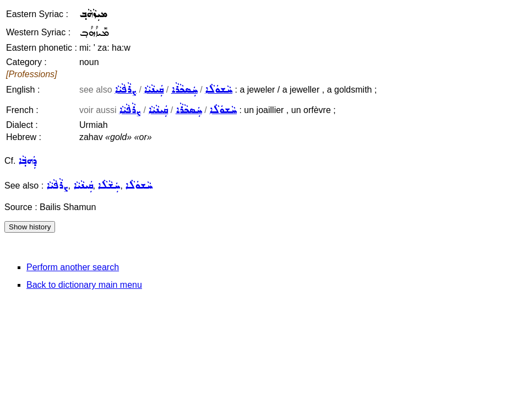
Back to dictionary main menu (84, 284)
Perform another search (72, 267)
